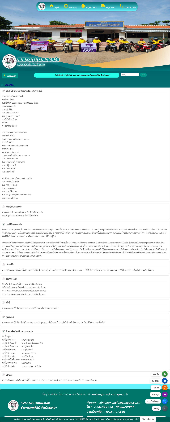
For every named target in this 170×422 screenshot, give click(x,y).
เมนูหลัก (54, 6)
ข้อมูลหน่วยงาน (89, 6)
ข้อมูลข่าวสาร (108, 6)
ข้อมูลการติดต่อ (127, 6)
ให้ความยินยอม (148, 419)
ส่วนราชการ (70, 6)
